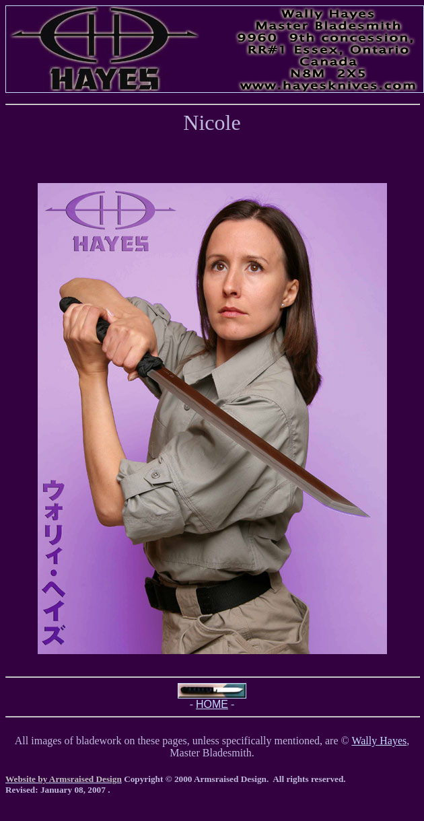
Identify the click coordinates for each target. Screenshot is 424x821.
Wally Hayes (379, 740)
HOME (212, 704)
